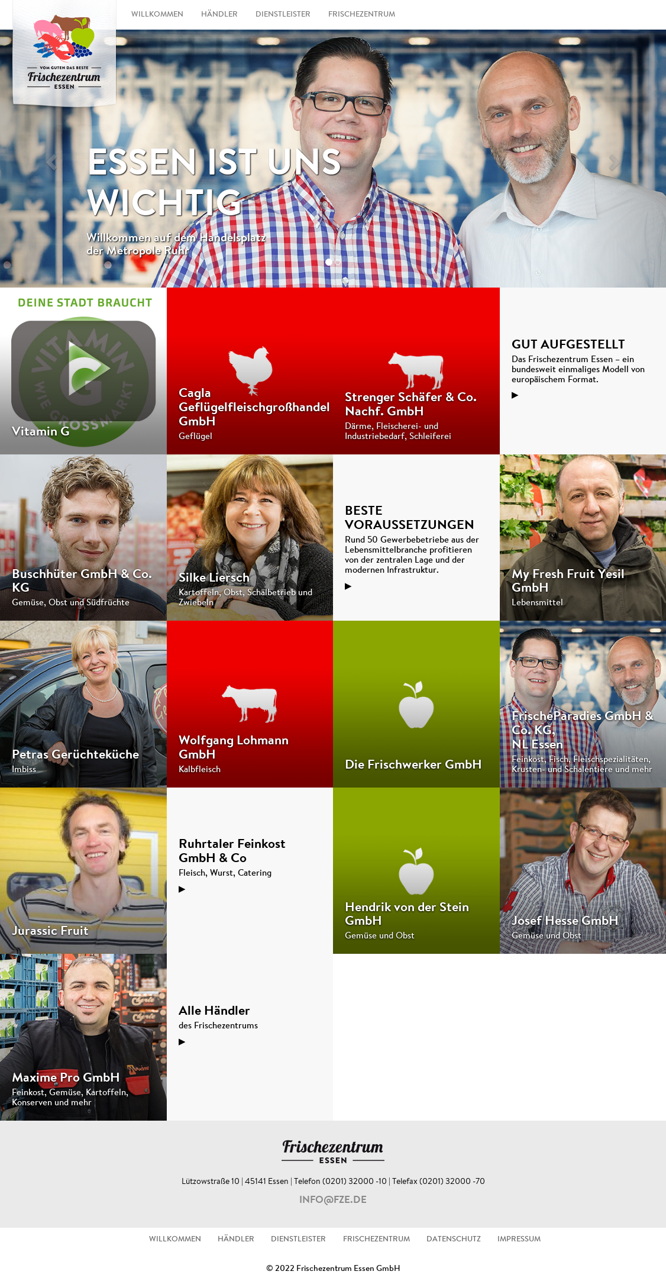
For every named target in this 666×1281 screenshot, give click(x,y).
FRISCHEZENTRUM (361, 14)
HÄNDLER (219, 14)
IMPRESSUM (519, 1239)
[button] (50, 159)
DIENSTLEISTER (283, 14)
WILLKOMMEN (157, 14)
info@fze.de (333, 1200)
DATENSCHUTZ (453, 1239)
